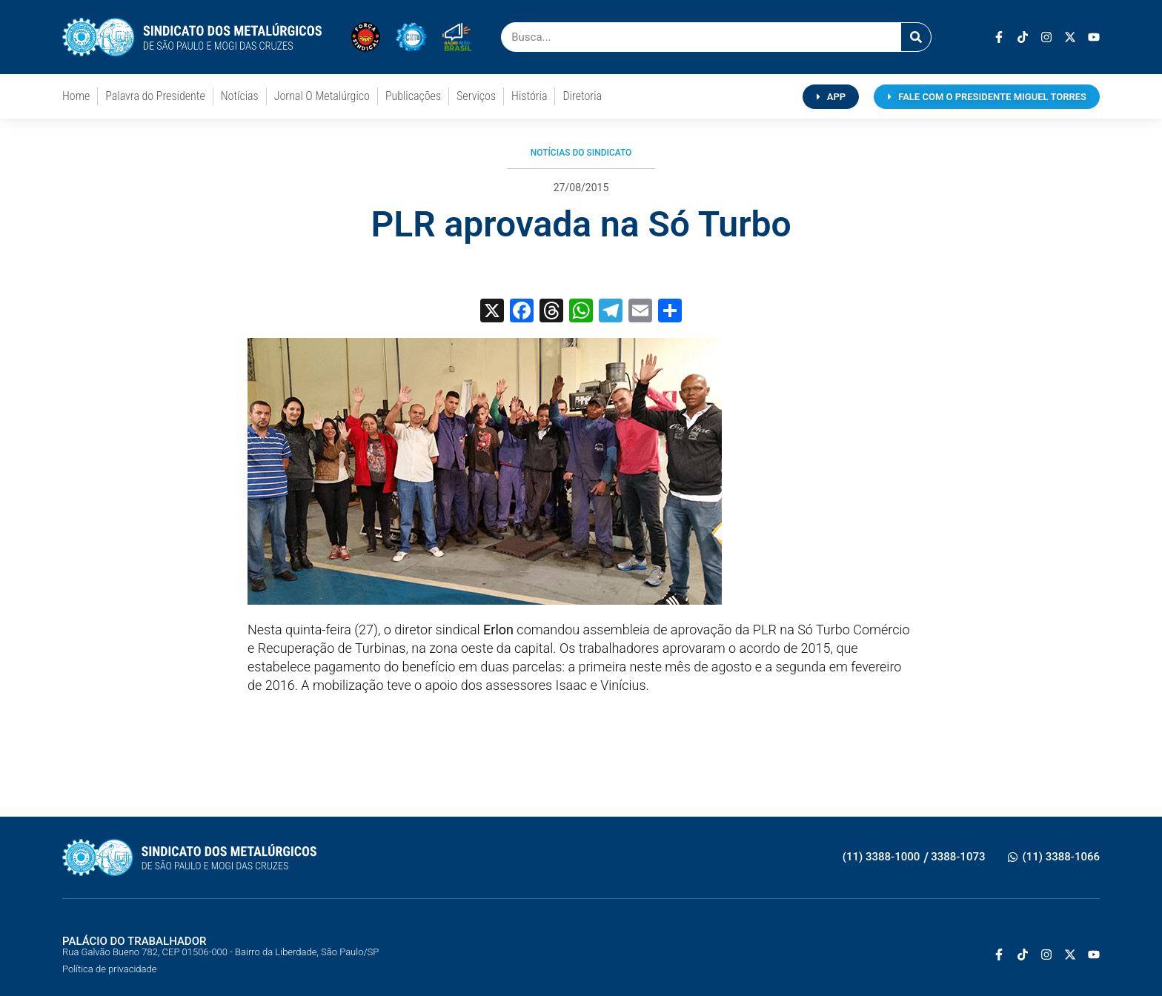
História (529, 96)
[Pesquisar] (916, 37)
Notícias (240, 96)
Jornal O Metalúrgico (322, 96)
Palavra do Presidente (155, 96)
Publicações (413, 96)
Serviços (476, 96)
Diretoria (582, 96)
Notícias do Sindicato (581, 152)
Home (76, 96)
